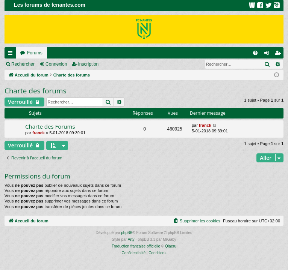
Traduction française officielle (136, 246)
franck (38, 132)
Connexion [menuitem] (268, 54)
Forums (34, 53)
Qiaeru (170, 246)
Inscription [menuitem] (279, 54)
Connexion (56, 64)
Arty (131, 239)
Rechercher (23, 64)
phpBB (126, 233)
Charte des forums (36, 91)
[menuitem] (255, 52)
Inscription (88, 64)
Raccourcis (12, 54)
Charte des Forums (50, 126)
